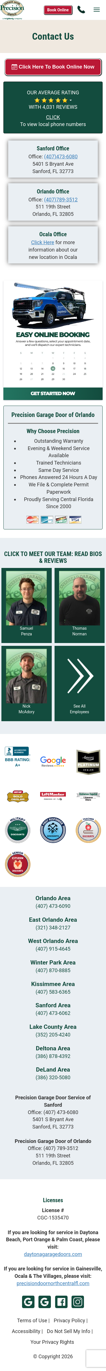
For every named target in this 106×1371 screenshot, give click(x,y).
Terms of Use (32, 1320)
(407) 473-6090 (53, 906)
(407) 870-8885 (53, 970)
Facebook (61, 1302)
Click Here (42, 242)
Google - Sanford (28, 1302)
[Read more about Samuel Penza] (26, 605)
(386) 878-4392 (53, 1056)
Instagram (78, 1302)
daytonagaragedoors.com (53, 1254)
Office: (53, 1112)
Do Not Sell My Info (68, 1331)
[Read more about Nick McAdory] (26, 683)
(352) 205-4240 (53, 1035)
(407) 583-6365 (53, 992)
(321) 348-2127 (53, 928)
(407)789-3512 (61, 200)
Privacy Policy (69, 1320)
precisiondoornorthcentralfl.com (53, 1283)
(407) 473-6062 (53, 1013)
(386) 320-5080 (53, 1077)
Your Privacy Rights (52, 1342)
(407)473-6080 (61, 156)
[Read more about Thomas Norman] (80, 605)
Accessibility (26, 1331)
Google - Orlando (44, 1302)
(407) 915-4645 (53, 949)
